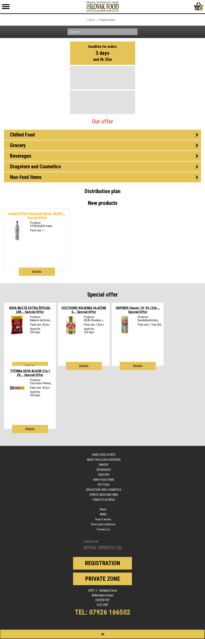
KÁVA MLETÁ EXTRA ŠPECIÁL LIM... (30, 310)
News (103, 509)
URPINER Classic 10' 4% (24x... (138, 310)
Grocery (104, 474)
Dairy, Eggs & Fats (103, 454)
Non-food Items (103, 480)
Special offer (102, 294)
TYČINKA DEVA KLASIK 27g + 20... (30, 373)
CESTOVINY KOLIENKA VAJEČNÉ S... (83, 310)
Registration (107, 20)
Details (36, 272)
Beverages (104, 469)
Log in (91, 20)
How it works (103, 519)
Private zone (102, 578)
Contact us (103, 529)
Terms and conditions (103, 524)
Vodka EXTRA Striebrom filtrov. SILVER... (37, 216)
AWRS (103, 514)
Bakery (104, 464)
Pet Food (104, 485)
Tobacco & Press (103, 500)
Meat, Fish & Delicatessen (104, 459)
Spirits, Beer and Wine (103, 495)
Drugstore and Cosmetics (103, 490)
